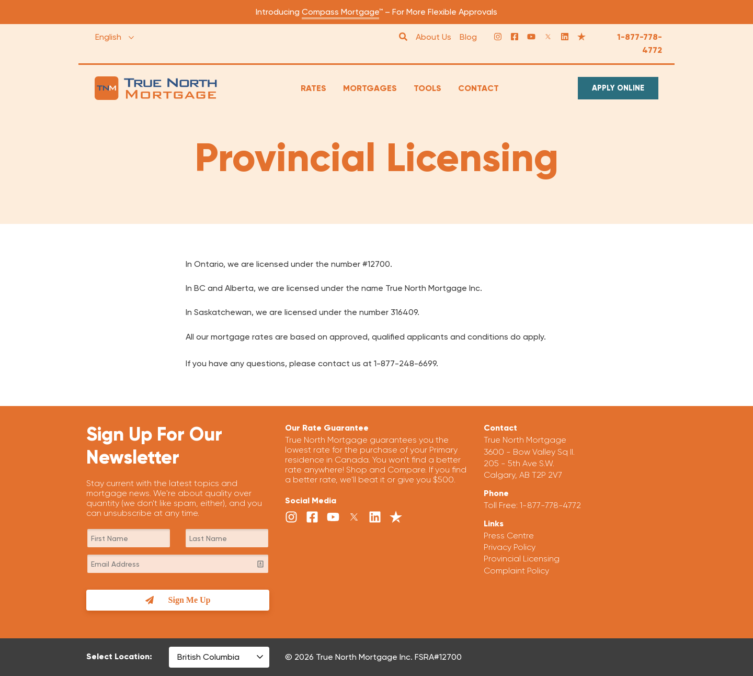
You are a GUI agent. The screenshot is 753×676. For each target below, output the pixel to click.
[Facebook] (514, 37)
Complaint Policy (516, 571)
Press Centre (509, 535)
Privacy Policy (509, 547)
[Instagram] (498, 37)
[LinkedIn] (565, 37)
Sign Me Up (178, 599)
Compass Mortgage (340, 12)
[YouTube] (531, 37)
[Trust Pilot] (581, 37)
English (108, 37)
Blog (468, 37)
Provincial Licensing (522, 559)
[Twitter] (548, 37)
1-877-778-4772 (639, 43)
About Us (433, 37)
